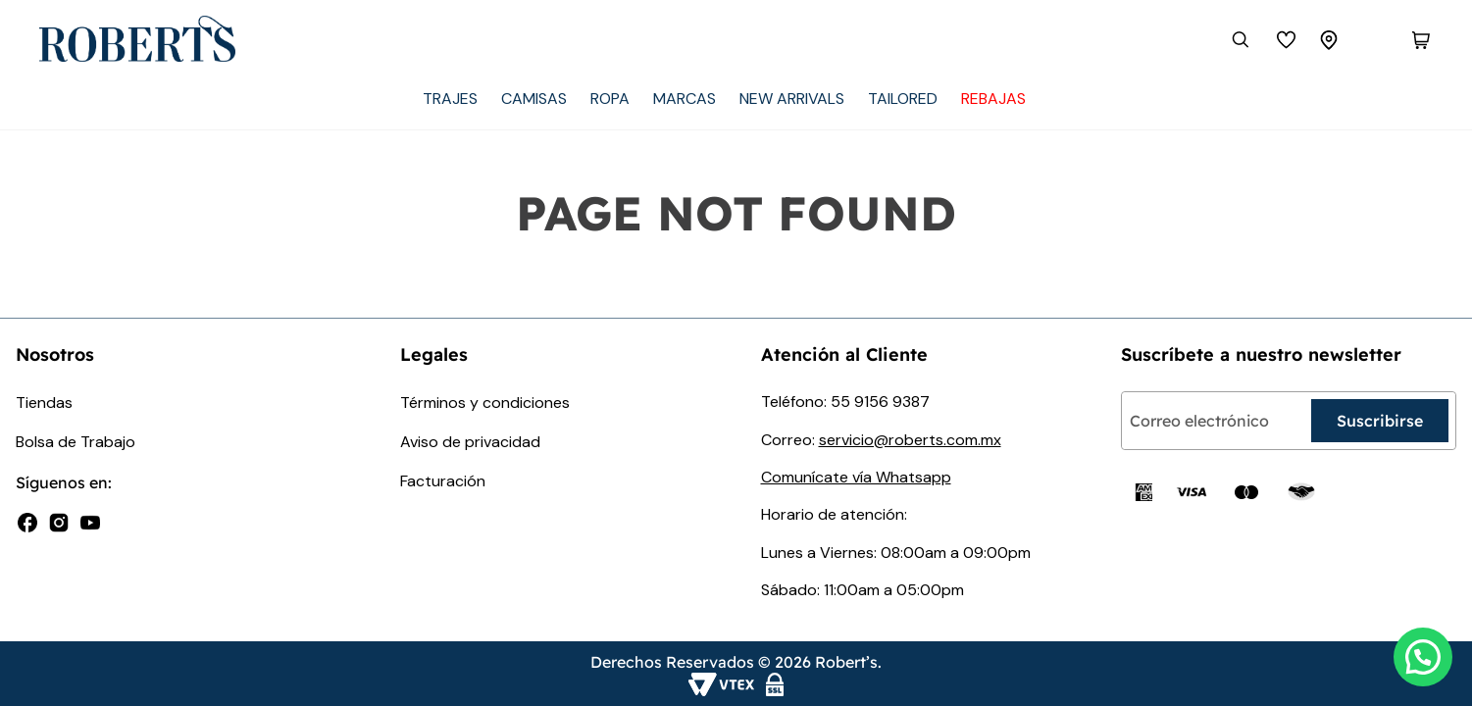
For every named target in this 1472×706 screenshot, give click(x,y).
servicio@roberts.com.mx (910, 439)
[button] (1423, 657)
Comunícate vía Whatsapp (856, 477)
